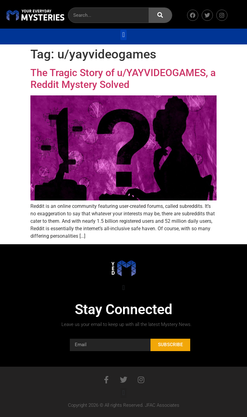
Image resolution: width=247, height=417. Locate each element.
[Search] (160, 15)
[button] (123, 35)
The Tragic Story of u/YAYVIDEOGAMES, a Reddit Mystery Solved (123, 78)
